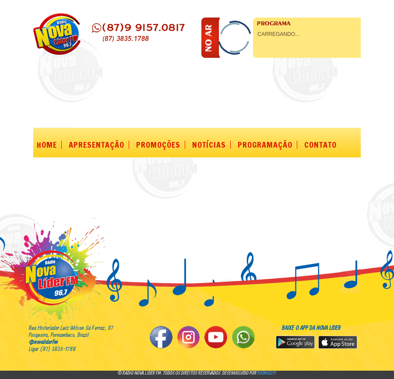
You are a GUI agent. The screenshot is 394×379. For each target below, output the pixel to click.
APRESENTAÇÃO (96, 144)
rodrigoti (266, 372)
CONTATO (320, 144)
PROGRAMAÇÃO (265, 144)
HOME (47, 144)
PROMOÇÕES (158, 144)
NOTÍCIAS (209, 144)
